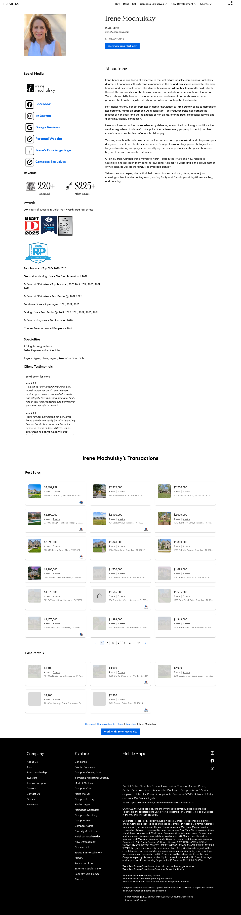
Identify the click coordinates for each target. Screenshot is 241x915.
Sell (134, 4)
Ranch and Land (84, 863)
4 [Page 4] (118, 643)
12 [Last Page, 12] (139, 643)
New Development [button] (183, 4)
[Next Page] (145, 643)
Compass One (83, 788)
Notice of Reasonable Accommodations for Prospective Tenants (156, 881)
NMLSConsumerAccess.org (178, 896)
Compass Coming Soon (88, 772)
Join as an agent (37, 783)
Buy (117, 4)
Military (79, 857)
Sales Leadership (37, 772)
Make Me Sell (82, 793)
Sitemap (79, 879)
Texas (120, 724)
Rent (126, 4)
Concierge (81, 761)
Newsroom (33, 804)
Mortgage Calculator (87, 809)
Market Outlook (84, 783)
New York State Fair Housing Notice (141, 875)
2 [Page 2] (107, 643)
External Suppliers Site (88, 868)
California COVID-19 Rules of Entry (193, 794)
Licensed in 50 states (135, 900)
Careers (31, 788)
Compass (90, 724)
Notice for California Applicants (153, 794)
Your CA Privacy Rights (141, 798)
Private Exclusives (85, 767)
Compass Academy (86, 815)
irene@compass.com (117, 32)
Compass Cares (84, 825)
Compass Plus (83, 820)
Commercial (82, 847)
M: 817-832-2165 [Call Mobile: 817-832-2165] (114, 39)
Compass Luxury (85, 799)
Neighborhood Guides (87, 836)
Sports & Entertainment (88, 852)
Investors (32, 777)
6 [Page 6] (130, 643)
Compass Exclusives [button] (153, 4)
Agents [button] (206, 4)
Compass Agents (106, 724)
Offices (31, 799)
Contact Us (33, 793)
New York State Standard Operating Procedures (147, 878)
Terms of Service (187, 786)
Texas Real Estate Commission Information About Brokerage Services (158, 866)
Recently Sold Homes (87, 873)
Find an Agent (83, 804)
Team (30, 767)
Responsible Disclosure (166, 790)
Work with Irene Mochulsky (122, 46)
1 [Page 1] (101, 643)
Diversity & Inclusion (86, 831)
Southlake (131, 724)
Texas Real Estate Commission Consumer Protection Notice (153, 869)
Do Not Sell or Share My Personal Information (149, 786)
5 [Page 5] (124, 643)
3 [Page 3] (113, 643)
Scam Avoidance (141, 790)
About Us (32, 761)
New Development (85, 841)
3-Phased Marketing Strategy (92, 777)
